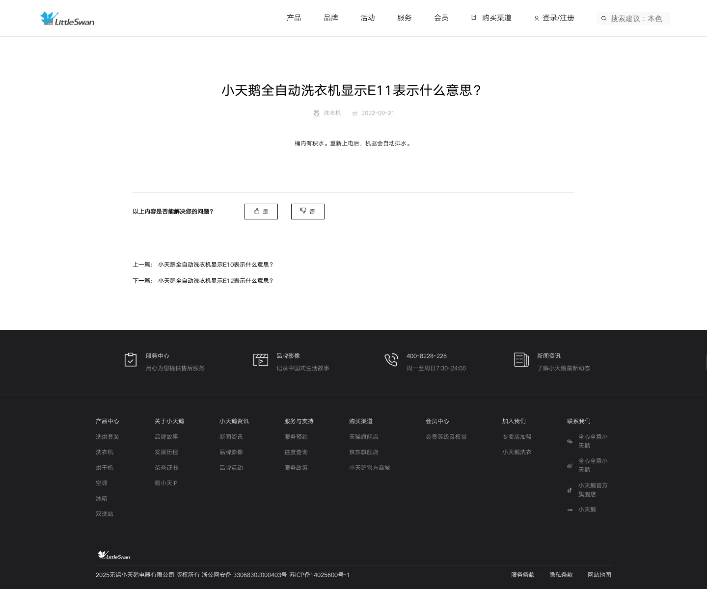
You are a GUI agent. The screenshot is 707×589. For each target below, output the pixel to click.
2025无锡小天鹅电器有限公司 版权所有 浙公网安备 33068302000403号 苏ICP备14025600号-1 (223, 575)
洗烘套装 (107, 437)
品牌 (331, 18)
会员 (441, 18)
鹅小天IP (166, 483)
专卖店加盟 (517, 437)
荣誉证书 (166, 468)
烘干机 (104, 468)
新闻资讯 (231, 437)
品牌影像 (231, 452)
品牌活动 (231, 468)
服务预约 (296, 437)
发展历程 (166, 452)
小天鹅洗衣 (517, 452)
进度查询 (296, 452)
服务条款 (523, 575)
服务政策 (296, 468)
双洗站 (104, 514)
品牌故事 (166, 437)
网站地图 (599, 575)
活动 (367, 18)
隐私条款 (561, 575)
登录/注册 (558, 18)
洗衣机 (104, 452)
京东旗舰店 (364, 452)
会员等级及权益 (446, 437)
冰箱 (102, 499)
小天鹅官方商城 (369, 468)
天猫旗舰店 (364, 437)
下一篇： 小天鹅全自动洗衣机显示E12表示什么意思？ (204, 281)
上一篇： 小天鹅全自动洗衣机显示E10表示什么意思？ (204, 264)
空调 (102, 483)
